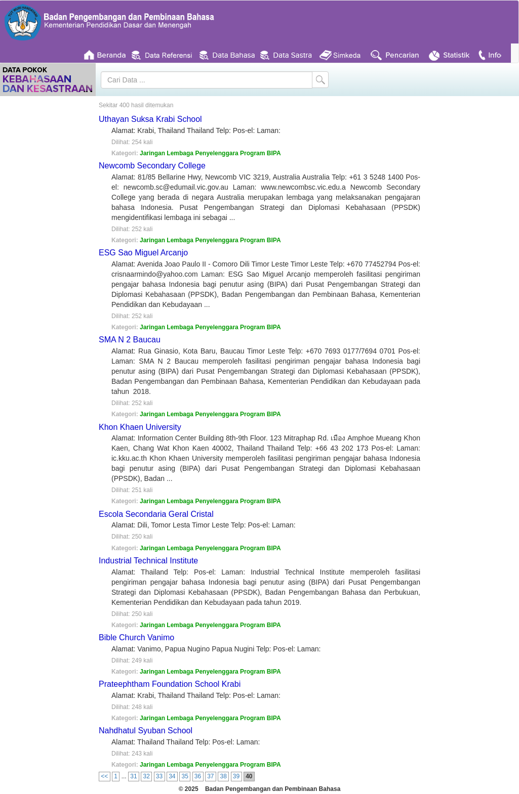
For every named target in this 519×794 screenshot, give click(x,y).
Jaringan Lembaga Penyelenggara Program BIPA (210, 153)
